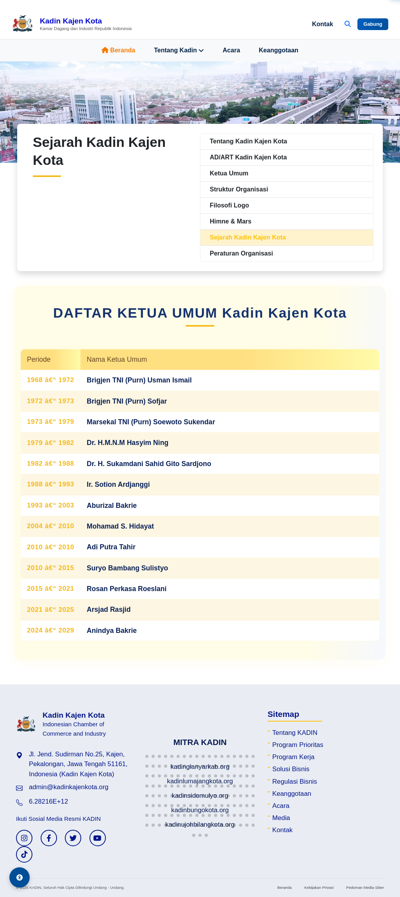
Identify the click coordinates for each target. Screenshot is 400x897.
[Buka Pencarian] (347, 24)
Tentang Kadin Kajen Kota (248, 141)
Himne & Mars (231, 221)
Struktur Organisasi (239, 189)
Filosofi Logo (229, 205)
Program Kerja (293, 757)
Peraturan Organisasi (241, 253)
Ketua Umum (229, 173)
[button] (146, 756)
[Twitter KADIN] (73, 838)
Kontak (322, 24)
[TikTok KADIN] (24, 854)
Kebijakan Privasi (319, 887)
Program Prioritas (297, 745)
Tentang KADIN (295, 732)
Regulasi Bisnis (294, 781)
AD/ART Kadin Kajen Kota (248, 157)
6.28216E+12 (48, 801)
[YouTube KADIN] (97, 838)
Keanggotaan (278, 50)
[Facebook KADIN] (49, 838)
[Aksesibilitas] (19, 877)
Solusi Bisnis (290, 769)
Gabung (372, 24)
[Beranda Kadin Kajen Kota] (72, 24)
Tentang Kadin (179, 50)
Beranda (118, 50)
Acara (231, 50)
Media (281, 818)
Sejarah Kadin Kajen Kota (248, 237)
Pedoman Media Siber (365, 887)
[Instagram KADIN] (24, 838)
